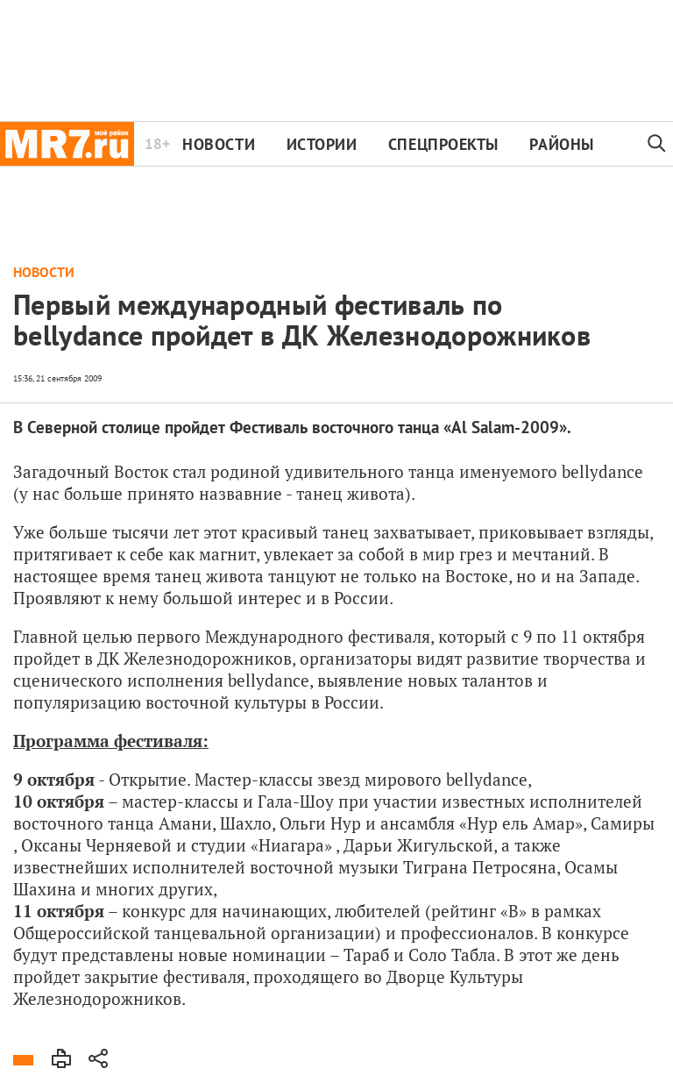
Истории (322, 144)
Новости (218, 144)
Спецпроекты (443, 144)
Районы (561, 144)
